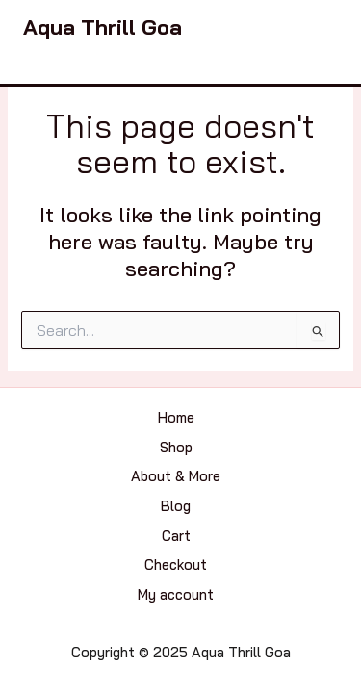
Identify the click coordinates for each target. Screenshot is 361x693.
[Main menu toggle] (318, 27)
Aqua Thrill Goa (102, 26)
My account (176, 594)
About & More (175, 476)
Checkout (175, 564)
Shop (176, 447)
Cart (176, 535)
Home (176, 417)
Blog (176, 506)
